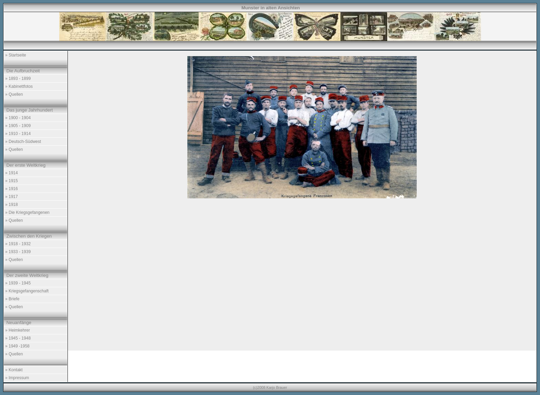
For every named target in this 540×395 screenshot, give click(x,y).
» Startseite (15, 55)
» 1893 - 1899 (18, 78)
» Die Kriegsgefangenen (27, 212)
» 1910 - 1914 (18, 133)
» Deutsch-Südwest (23, 141)
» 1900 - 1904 (18, 117)
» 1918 (11, 204)
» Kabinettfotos (19, 86)
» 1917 (11, 196)
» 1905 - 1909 (18, 125)
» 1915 (11, 180)
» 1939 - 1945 (18, 283)
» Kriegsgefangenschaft (27, 291)
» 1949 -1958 (17, 346)
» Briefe (12, 299)
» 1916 (11, 188)
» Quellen (14, 94)
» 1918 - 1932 (18, 243)
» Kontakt (14, 369)
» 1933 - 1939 (18, 251)
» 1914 (11, 172)
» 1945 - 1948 (18, 338)
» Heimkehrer (17, 330)
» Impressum (17, 377)
